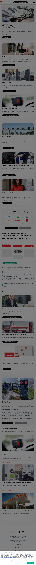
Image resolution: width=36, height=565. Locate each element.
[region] (18, 558)
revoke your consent (13, 557)
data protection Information (5, 558)
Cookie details (3, 560)
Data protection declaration (10, 560)
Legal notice (17, 560)
